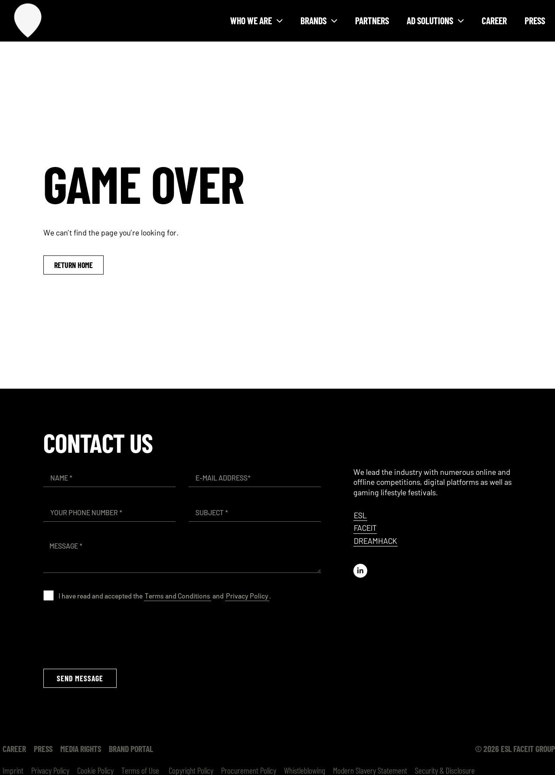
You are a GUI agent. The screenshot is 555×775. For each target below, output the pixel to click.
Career (494, 20)
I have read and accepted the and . (165, 596)
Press (535, 20)
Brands (318, 20)
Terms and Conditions (177, 596)
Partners (372, 20)
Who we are (256, 20)
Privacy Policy (247, 596)
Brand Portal (131, 748)
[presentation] (109, 634)
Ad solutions (435, 20)
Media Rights (80, 748)
